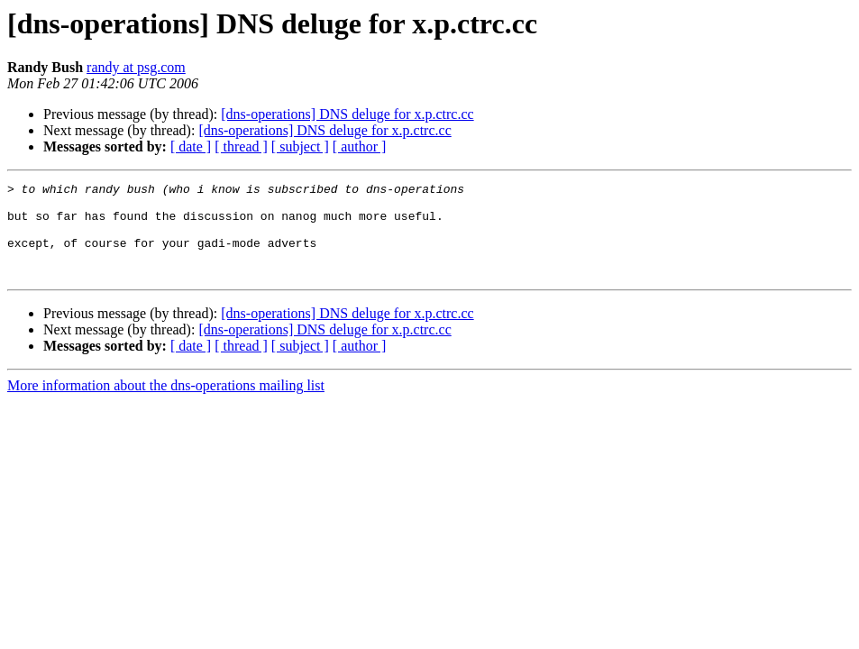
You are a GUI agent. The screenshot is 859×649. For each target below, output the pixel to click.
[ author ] (360, 146)
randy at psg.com (136, 67)
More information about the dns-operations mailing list (165, 404)
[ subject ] (300, 146)
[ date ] (190, 146)
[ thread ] (241, 146)
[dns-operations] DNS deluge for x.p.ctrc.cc (347, 114)
